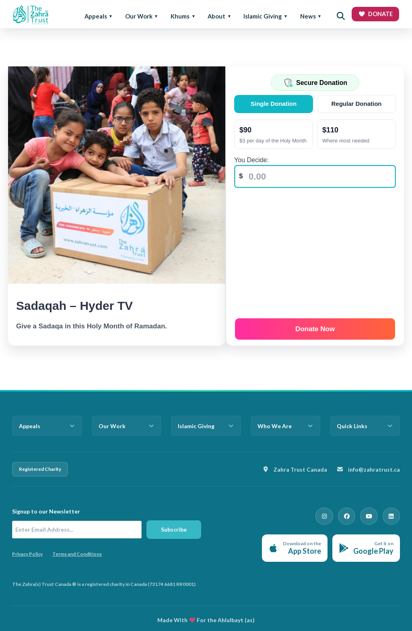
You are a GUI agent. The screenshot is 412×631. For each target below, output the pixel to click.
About (216, 16)
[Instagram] (335, 514)
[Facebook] (354, 514)
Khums (180, 16)
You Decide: (253, 160)
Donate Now (316, 326)
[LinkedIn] (392, 514)
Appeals (95, 16)
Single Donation (275, 103)
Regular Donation (357, 103)
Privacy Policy (27, 554)
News (308, 16)
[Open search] (341, 16)
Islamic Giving (262, 16)
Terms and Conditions (77, 554)
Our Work (138, 16)
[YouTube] (373, 514)
